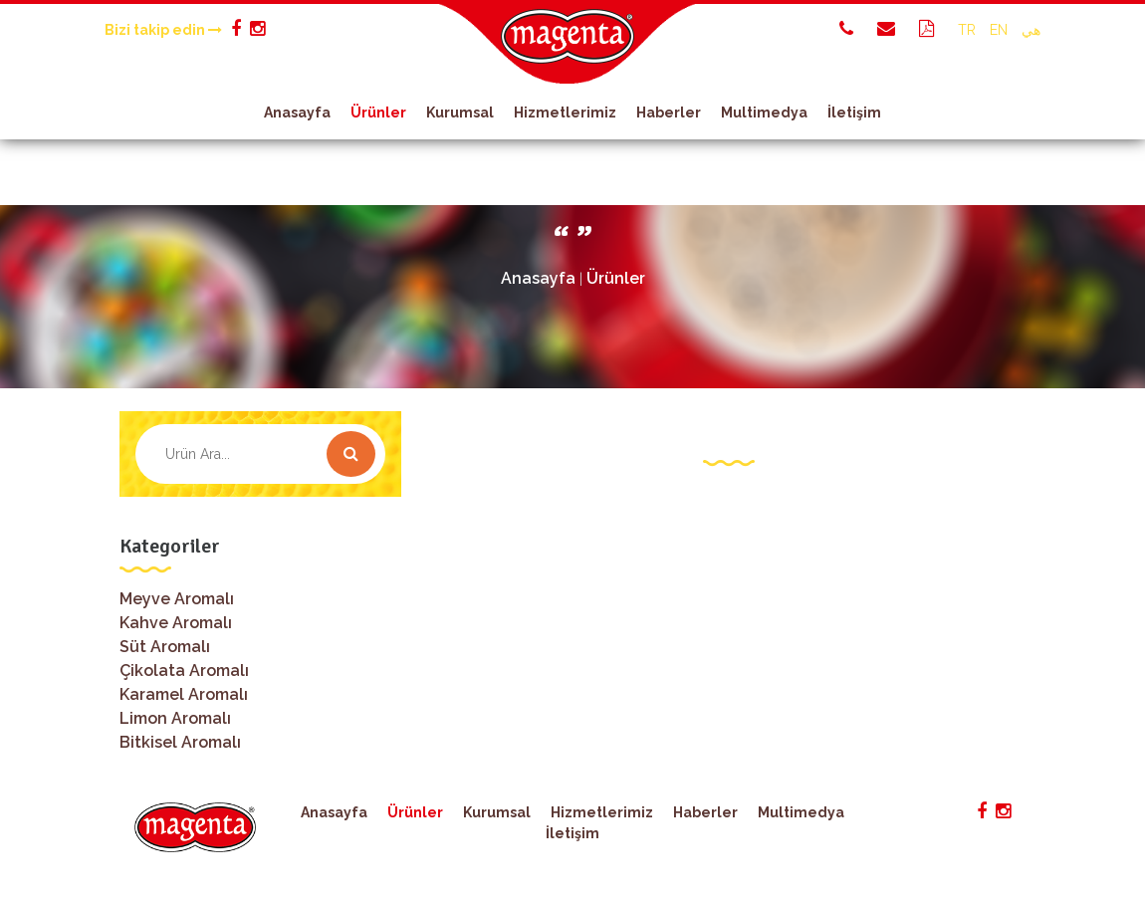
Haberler (668, 112)
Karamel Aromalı (183, 694)
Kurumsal (460, 112)
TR (967, 30)
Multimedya (764, 112)
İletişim (854, 112)
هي (1031, 30)
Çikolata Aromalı (184, 670)
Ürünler (378, 112)
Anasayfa (297, 112)
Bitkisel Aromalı (180, 742)
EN (999, 30)
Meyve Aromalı (176, 598)
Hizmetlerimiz (565, 112)
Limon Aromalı (175, 718)
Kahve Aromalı (175, 622)
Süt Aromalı (164, 646)
